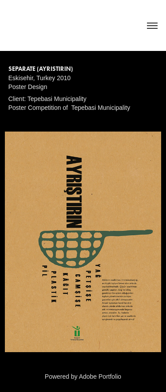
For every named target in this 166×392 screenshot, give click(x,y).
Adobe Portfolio (100, 376)
